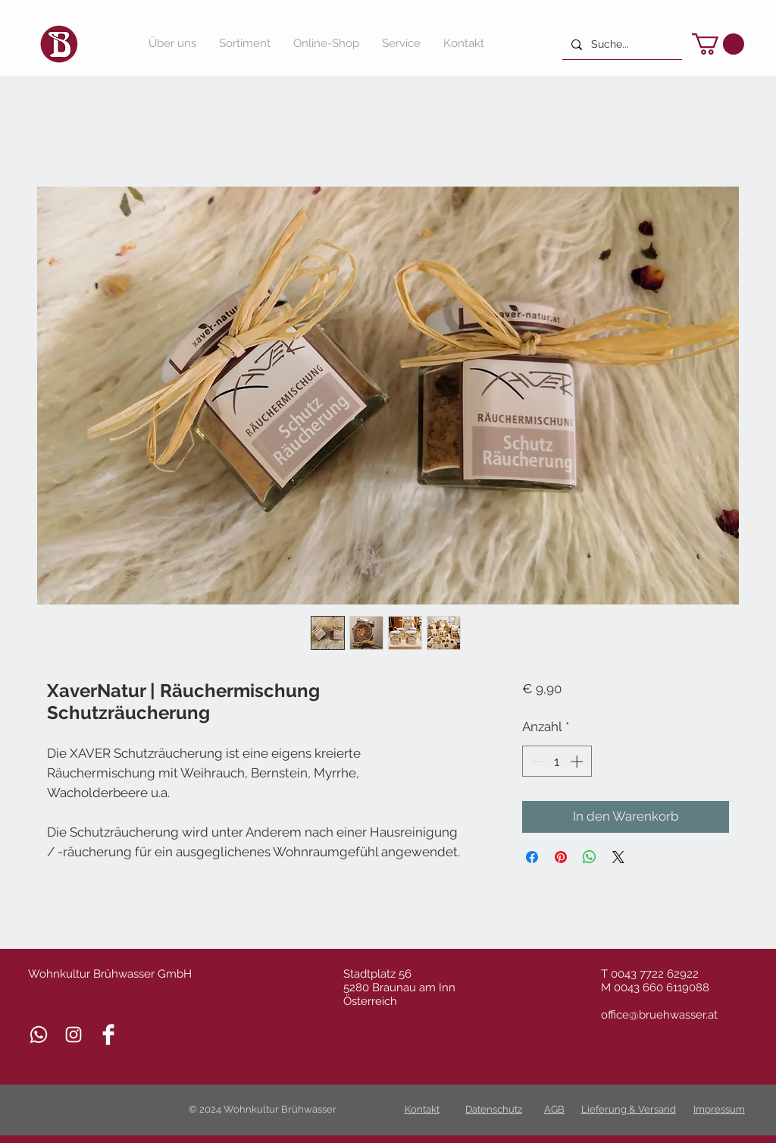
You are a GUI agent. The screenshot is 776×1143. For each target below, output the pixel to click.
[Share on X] (618, 857)
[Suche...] (620, 44)
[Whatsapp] (38, 1034)
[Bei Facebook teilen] (532, 857)
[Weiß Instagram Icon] (73, 1034)
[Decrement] (535, 761)
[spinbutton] (556, 761)
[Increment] (578, 761)
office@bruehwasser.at (659, 1015)
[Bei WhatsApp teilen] (589, 857)
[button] (718, 44)
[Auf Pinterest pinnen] (561, 857)
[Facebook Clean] (108, 1034)
